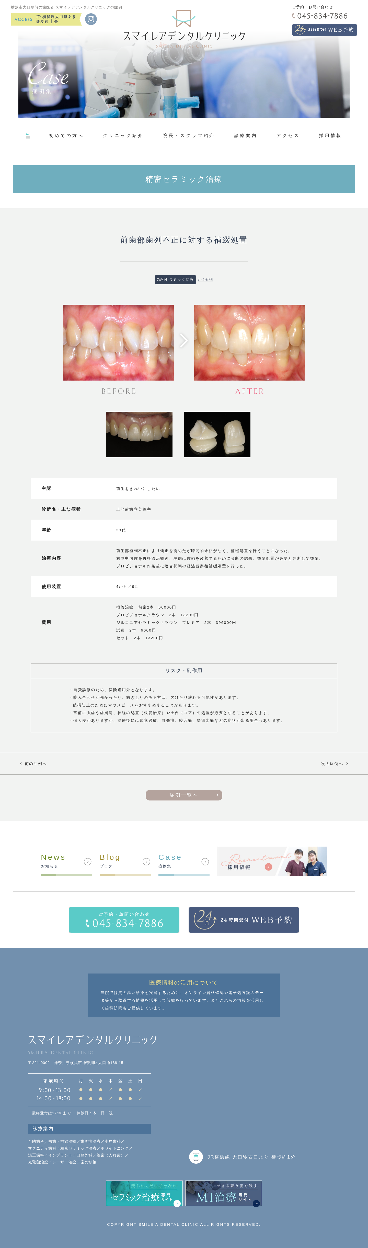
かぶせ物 (205, 279)
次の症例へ (335, 763)
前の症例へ (32, 763)
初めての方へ (66, 135)
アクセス (288, 135)
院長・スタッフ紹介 (189, 135)
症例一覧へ (184, 795)
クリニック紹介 (123, 135)
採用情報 (330, 135)
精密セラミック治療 (175, 279)
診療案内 (246, 135)
